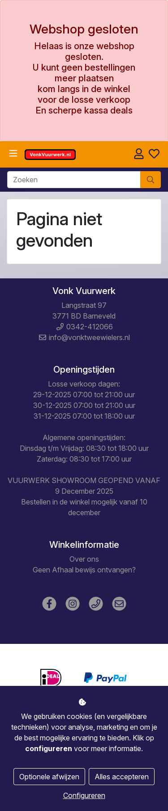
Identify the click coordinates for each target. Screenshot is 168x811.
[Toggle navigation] (13, 153)
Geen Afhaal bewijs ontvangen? (84, 569)
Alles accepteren (122, 776)
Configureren (84, 795)
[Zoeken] (74, 179)
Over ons (84, 559)
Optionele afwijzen (49, 776)
